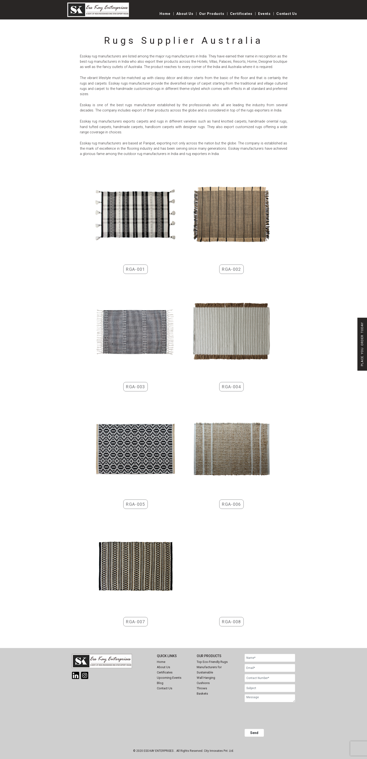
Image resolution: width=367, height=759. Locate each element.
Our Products (211, 14)
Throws (202, 688)
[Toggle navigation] (143, 16)
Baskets (202, 693)
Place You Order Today (362, 344)
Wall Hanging (206, 677)
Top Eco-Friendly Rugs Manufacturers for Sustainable (212, 667)
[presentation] (281, 716)
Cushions (203, 683)
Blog (160, 683)
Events (264, 14)
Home (165, 14)
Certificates (241, 14)
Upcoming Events (169, 677)
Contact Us (286, 14)
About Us (184, 14)
